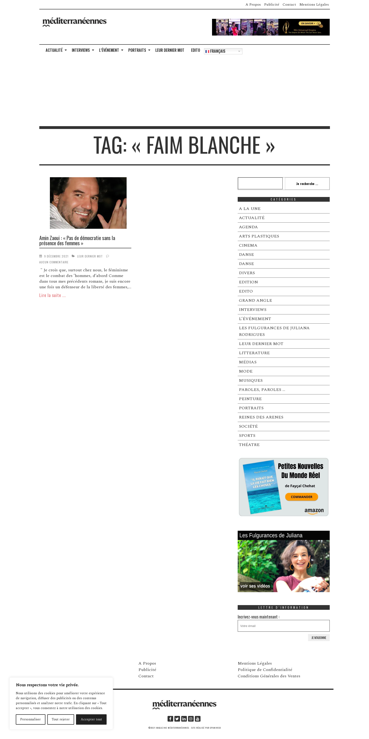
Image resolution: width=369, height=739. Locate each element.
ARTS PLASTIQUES (259, 236)
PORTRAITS (137, 50)
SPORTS (247, 435)
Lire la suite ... (52, 295)
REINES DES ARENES (261, 417)
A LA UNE (250, 208)
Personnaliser (30, 719)
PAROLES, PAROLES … (262, 389)
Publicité (271, 4)
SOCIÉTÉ (248, 426)
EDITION (248, 282)
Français (215, 51)
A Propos (253, 4)
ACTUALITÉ (54, 50)
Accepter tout (91, 719)
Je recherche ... (307, 183)
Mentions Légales (314, 4)
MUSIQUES (251, 380)
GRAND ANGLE (255, 300)
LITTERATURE (254, 353)
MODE (246, 371)
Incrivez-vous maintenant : (284, 623)
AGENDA (248, 227)
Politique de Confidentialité (265, 670)
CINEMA (248, 245)
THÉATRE (249, 445)
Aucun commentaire (53, 262)
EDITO (195, 50)
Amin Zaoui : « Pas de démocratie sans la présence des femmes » (77, 240)
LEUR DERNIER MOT (169, 50)
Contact (289, 4)
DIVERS (247, 273)
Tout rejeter (61, 719)
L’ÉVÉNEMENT (109, 50)
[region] (61, 703)
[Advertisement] (184, 91)
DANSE (246, 254)
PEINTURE (250, 399)
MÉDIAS (248, 362)
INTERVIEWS (81, 50)
